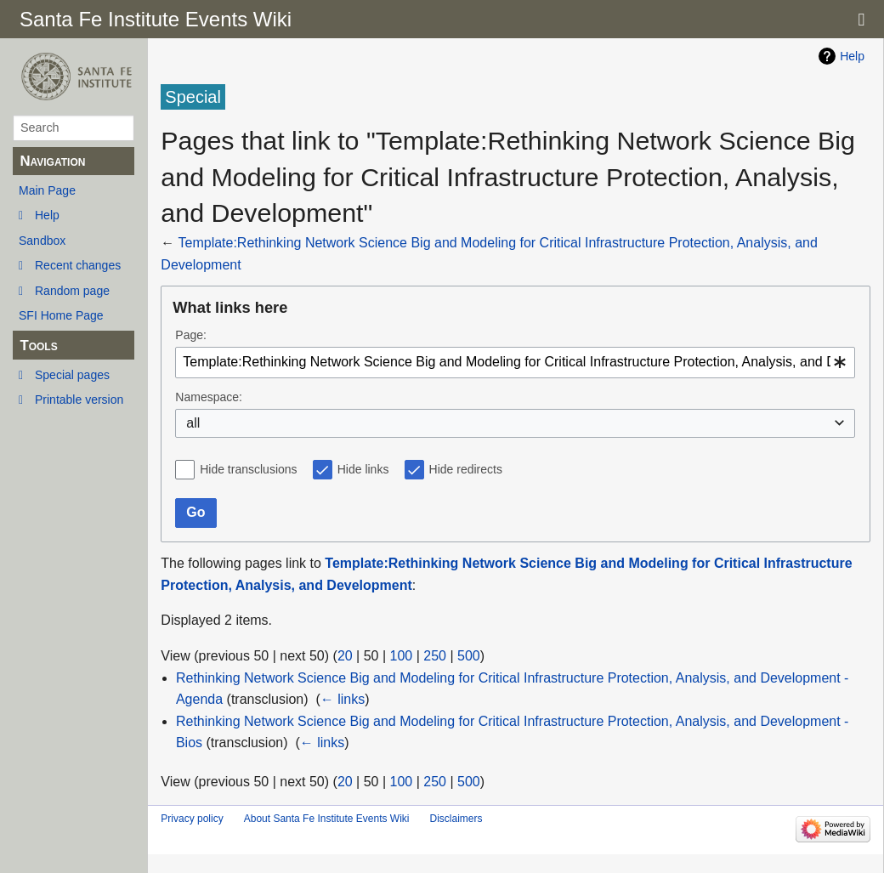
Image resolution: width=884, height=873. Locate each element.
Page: (191, 335)
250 (434, 656)
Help (47, 215)
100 (401, 656)
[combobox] (515, 362)
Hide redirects (465, 469)
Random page (72, 291)
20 (345, 656)
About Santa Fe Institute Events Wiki (327, 819)
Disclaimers (455, 819)
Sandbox (42, 240)
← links (342, 699)
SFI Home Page (61, 315)
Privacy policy (192, 819)
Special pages (72, 375)
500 (468, 656)
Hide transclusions (248, 469)
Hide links (363, 469)
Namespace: (208, 397)
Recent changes (78, 265)
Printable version (79, 399)
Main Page (47, 190)
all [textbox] (193, 423)
